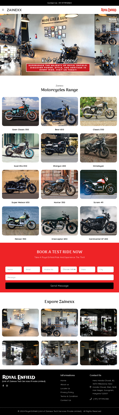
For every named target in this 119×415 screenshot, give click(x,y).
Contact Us (66, 400)
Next (115, 45)
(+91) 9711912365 (101, 399)
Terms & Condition (69, 396)
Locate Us (65, 388)
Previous (4, 45)
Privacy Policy (67, 392)
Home (63, 380)
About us (65, 384)
